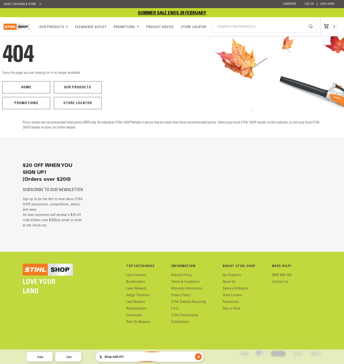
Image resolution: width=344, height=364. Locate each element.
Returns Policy (181, 275)
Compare (289, 3)
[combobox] (264, 26)
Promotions (26, 103)
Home (26, 87)
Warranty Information (186, 288)
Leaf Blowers (135, 302)
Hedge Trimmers (138, 295)
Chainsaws (134, 315)
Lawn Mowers (136, 288)
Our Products (77, 87)
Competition (180, 322)
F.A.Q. (175, 308)
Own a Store (232, 308)
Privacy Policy (181, 295)
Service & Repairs (236, 288)
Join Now (327, 3)
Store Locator (77, 103)
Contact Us (280, 281)
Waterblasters (136, 308)
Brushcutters (135, 281)
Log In (309, 3)
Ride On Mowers (138, 322)
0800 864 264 (282, 275)
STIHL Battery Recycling (188, 302)
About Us (229, 281)
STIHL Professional (184, 315)
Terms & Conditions (185, 281)
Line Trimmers (136, 275)
